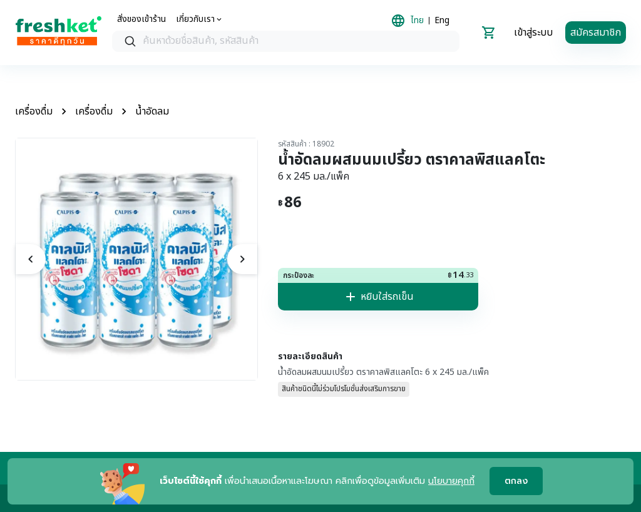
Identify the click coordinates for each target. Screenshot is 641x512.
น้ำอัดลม (152, 111)
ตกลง (516, 481)
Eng (441, 20)
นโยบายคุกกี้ (451, 481)
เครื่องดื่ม (34, 111)
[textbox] (298, 41)
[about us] (199, 19)
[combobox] (285, 41)
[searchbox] (285, 42)
